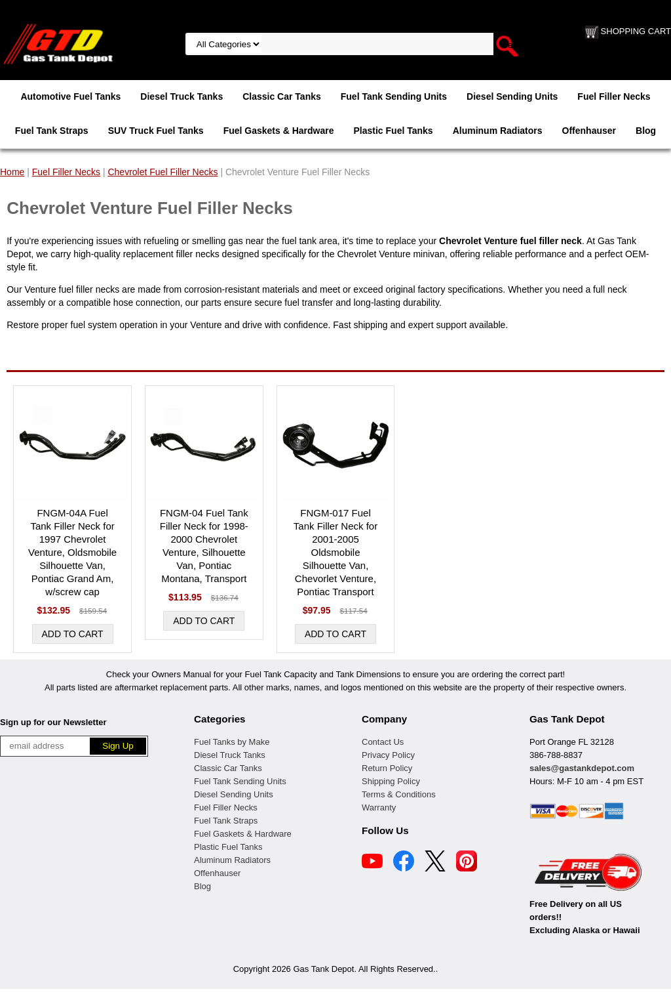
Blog (646, 130)
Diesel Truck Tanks (181, 96)
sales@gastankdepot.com (581, 768)
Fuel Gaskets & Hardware (278, 130)
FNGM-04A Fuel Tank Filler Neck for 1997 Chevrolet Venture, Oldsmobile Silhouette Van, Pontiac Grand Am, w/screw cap (72, 552)
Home (12, 172)
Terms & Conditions (399, 794)
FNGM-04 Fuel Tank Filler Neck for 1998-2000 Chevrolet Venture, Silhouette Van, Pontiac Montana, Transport (204, 545)
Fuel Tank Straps (51, 130)
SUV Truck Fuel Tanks (156, 130)
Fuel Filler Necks (613, 96)
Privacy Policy (388, 755)
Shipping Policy (391, 781)
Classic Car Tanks (281, 96)
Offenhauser (589, 130)
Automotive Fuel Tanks (70, 96)
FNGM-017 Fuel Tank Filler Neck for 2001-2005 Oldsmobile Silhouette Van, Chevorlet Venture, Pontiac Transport (335, 552)
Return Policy (387, 768)
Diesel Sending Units (512, 96)
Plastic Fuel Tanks (393, 130)
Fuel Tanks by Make (231, 742)
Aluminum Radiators (498, 130)
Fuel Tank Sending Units (394, 96)
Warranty (379, 807)
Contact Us (383, 742)
